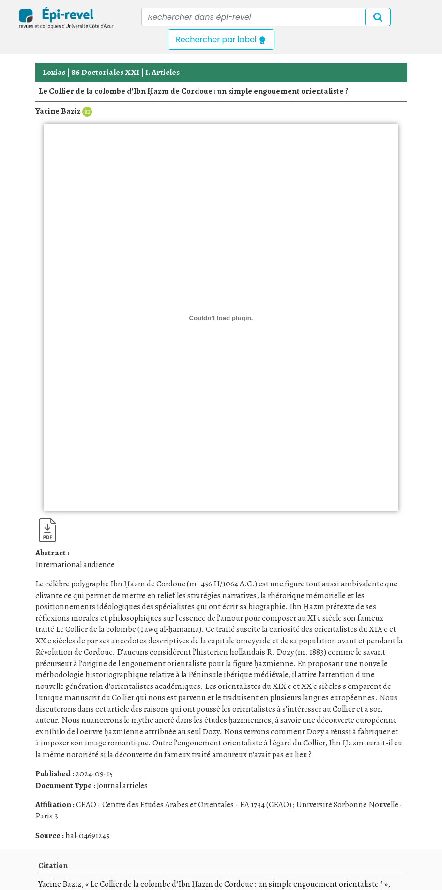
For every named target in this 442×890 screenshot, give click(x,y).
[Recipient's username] (266, 17)
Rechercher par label (221, 39)
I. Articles (162, 72)
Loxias (54, 72)
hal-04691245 (87, 835)
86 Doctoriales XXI (105, 72)
